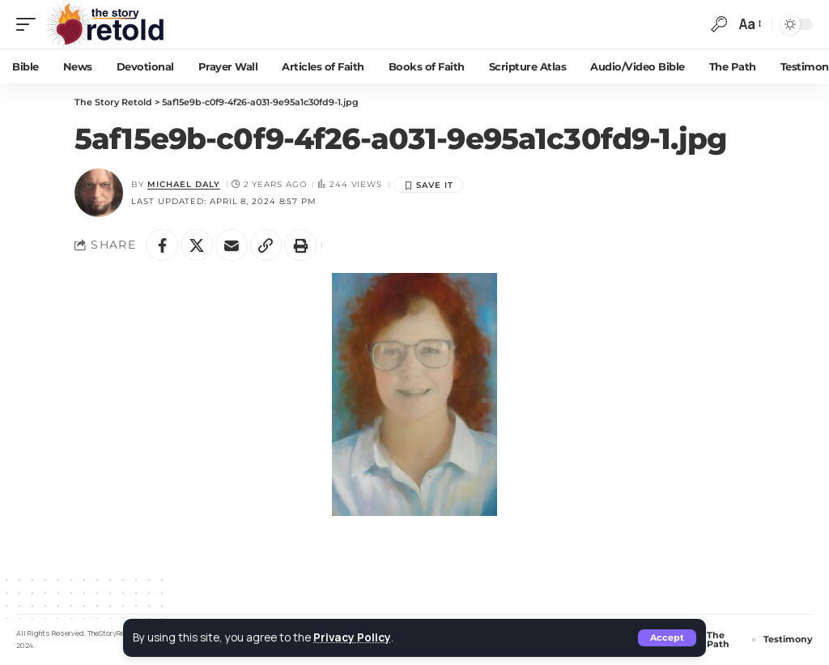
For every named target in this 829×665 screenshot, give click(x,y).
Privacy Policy (352, 637)
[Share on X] (197, 245)
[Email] (231, 245)
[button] (667, 637)
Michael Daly (183, 184)
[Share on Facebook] (162, 245)
